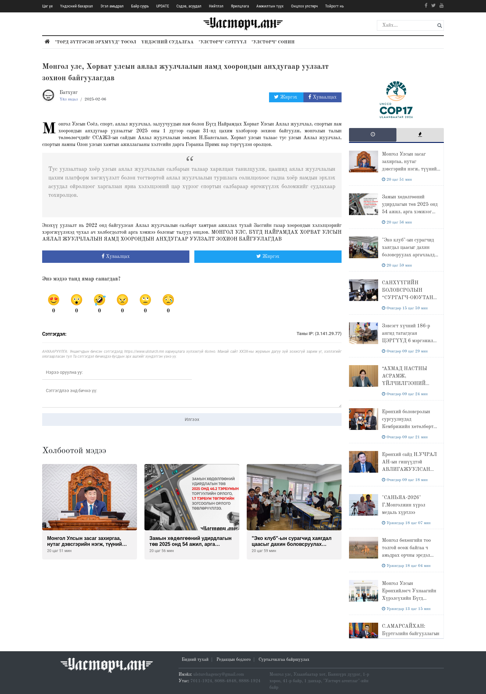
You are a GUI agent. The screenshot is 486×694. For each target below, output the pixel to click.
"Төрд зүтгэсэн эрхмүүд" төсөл (95, 42)
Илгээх (192, 419)
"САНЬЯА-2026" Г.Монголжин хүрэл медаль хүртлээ (403, 505)
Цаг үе (47, 6)
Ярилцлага (240, 6)
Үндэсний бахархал (76, 6)
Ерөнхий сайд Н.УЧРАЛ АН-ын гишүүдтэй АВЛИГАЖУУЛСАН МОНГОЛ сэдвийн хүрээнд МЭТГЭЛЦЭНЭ (409, 469)
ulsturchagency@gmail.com (218, 674)
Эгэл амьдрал (112, 6)
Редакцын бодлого (233, 659)
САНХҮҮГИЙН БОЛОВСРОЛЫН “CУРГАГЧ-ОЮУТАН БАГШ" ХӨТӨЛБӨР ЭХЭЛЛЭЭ (407, 298)
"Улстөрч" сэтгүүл (223, 42)
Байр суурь (140, 6)
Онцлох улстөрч (304, 6)
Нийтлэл (216, 6)
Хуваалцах (322, 97)
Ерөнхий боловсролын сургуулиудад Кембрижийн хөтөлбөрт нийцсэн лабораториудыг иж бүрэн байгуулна (409, 426)
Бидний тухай (195, 659)
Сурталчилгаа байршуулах (283, 659)
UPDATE (162, 6)
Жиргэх (286, 97)
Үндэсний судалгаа (167, 42)
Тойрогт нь (334, 6)
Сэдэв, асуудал (188, 6)
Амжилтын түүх (270, 6)
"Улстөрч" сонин (272, 42)
